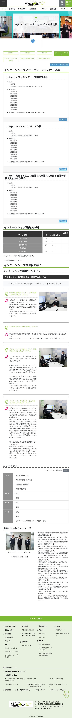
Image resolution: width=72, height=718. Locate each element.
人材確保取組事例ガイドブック (15, 671)
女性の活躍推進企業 (28, 630)
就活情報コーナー (61, 630)
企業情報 (33, 9)
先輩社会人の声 (26, 645)
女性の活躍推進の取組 (27, 58)
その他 (57, 626)
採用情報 (27, 53)
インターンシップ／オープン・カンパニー (28, 636)
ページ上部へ (37, 619)
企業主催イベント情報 (11, 651)
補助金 (40, 641)
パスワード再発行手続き (56, 679)
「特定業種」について (11, 684)
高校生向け (42, 633)
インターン (64, 9)
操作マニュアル (31, 679)
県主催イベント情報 (11, 648)
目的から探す (9, 630)
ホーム (4, 9)
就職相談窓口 (42, 626)
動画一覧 (7, 641)
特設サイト (42, 637)
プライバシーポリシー (58, 690)
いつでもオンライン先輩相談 (10, 59)
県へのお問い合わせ (23, 690)
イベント (43, 9)
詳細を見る (62, 119)
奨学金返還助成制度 (44, 58)
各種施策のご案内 (11, 675)
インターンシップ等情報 (61, 54)
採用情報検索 (9, 637)
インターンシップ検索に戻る (59, 65)
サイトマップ (40, 690)
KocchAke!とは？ (10, 626)
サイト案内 (22, 9)
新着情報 (12, 9)
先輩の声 (44, 53)
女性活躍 (53, 9)
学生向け (41, 630)
